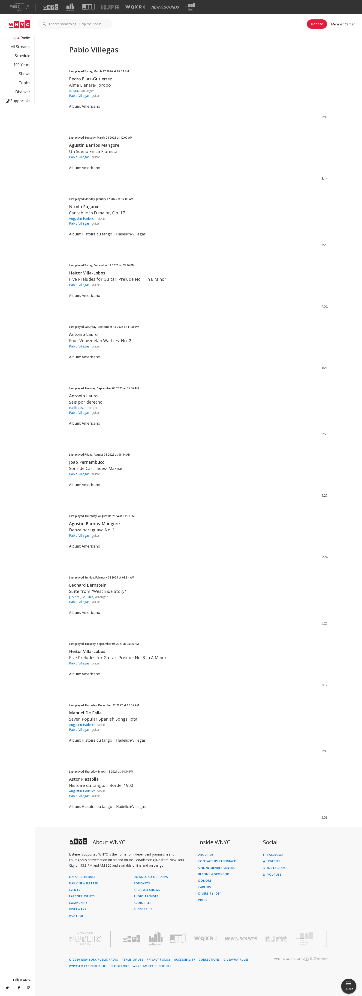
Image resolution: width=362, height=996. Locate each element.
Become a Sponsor (213, 874)
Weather (76, 915)
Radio (25, 37)
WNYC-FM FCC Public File (88, 966)
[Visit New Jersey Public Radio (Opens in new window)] (276, 939)
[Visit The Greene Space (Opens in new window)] (190, 7)
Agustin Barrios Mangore (94, 145)
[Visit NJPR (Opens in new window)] (110, 7)
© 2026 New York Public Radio (93, 959)
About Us (206, 854)
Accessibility (184, 959)
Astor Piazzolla (84, 779)
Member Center (343, 24)
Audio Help (143, 903)
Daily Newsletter (83, 883)
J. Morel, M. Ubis (81, 597)
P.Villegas (76, 407)
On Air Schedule (82, 877)
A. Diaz (74, 90)
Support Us (18, 100)
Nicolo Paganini (85, 206)
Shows (24, 73)
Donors (205, 880)
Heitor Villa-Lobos (87, 273)
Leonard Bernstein (87, 585)
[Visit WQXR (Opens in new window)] (135, 7)
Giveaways (77, 909)
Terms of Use (132, 959)
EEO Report (120, 966)
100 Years (21, 64)
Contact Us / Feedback (217, 861)
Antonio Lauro (83, 334)
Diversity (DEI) (210, 893)
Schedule (22, 55)
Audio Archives (146, 896)
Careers (204, 887)
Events (74, 890)
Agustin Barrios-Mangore (94, 523)
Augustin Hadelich (82, 218)
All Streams (20, 46)
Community (78, 903)
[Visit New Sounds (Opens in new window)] (165, 7)
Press (202, 900)
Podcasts (142, 883)
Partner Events (82, 896)
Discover (22, 91)
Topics (24, 82)
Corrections (209, 959)
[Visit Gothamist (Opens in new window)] (70, 7)
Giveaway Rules (236, 959)
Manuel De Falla (85, 713)
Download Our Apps (151, 877)
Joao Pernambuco (87, 462)
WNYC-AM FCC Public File (152, 966)
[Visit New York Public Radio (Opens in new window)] (85, 938)
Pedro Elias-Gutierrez (90, 79)
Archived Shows (147, 890)
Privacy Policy (159, 959)
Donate (317, 24)
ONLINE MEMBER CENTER (216, 867)
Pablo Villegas (79, 95)
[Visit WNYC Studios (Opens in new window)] (88, 7)
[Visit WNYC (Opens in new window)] (50, 7)
